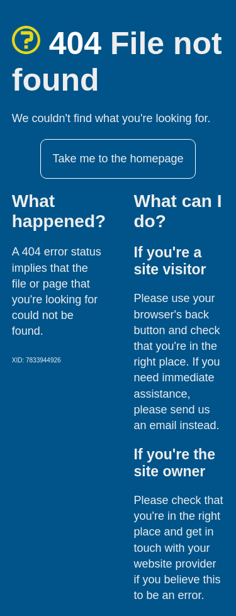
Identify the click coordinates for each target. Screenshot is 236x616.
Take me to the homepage (117, 158)
